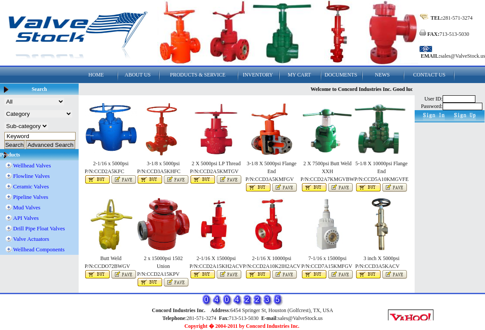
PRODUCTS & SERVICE (197, 75)
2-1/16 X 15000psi (216, 258)
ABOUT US (137, 75)
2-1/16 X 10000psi (271, 258)
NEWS (382, 75)
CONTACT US (429, 75)
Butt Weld (110, 258)
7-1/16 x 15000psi (327, 258)
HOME (96, 75)
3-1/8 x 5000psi (163, 163)
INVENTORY (257, 75)
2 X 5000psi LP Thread (216, 163)
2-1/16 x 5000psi (110, 163)
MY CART (299, 75)
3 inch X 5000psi (381, 258)
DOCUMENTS (341, 75)
